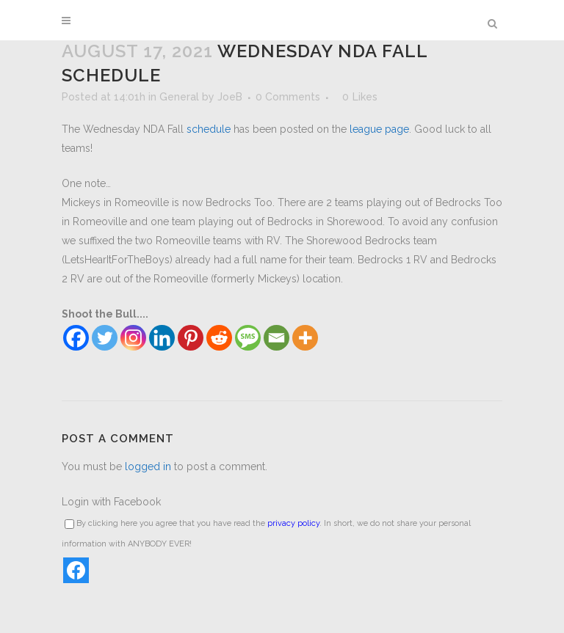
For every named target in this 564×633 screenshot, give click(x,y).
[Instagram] (133, 338)
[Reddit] (219, 338)
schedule (209, 129)
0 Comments (288, 97)
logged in (148, 466)
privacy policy (293, 523)
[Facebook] (76, 338)
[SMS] (248, 338)
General (179, 97)
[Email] (276, 338)
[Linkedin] (162, 338)
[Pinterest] (190, 338)
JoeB (229, 97)
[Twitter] (105, 338)
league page (379, 129)
